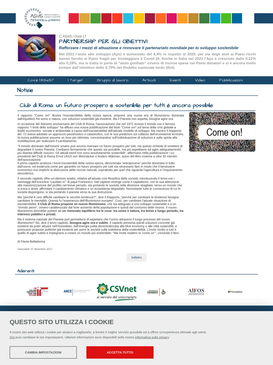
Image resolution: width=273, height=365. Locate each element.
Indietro (136, 257)
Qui (12, 337)
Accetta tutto (120, 352)
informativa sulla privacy (152, 337)
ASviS (67, 36)
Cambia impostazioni (43, 352)
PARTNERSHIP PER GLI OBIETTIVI (103, 42)
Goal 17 (80, 36)
